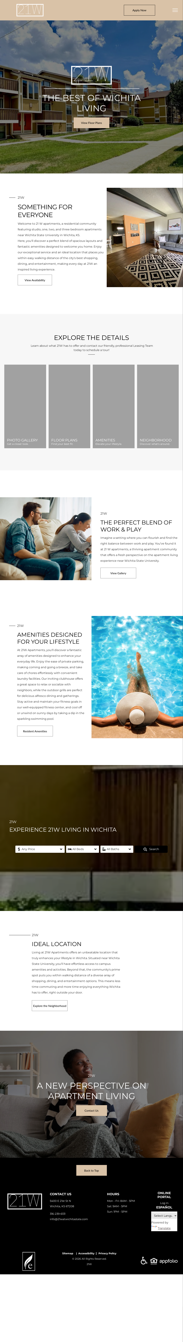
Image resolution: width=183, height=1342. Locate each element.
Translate (161, 1228)
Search (151, 849)
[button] (40, 849)
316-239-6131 (57, 1213)
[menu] (175, 10)
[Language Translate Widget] (164, 1215)
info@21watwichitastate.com (69, 1219)
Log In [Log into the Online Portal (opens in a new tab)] (164, 1203)
